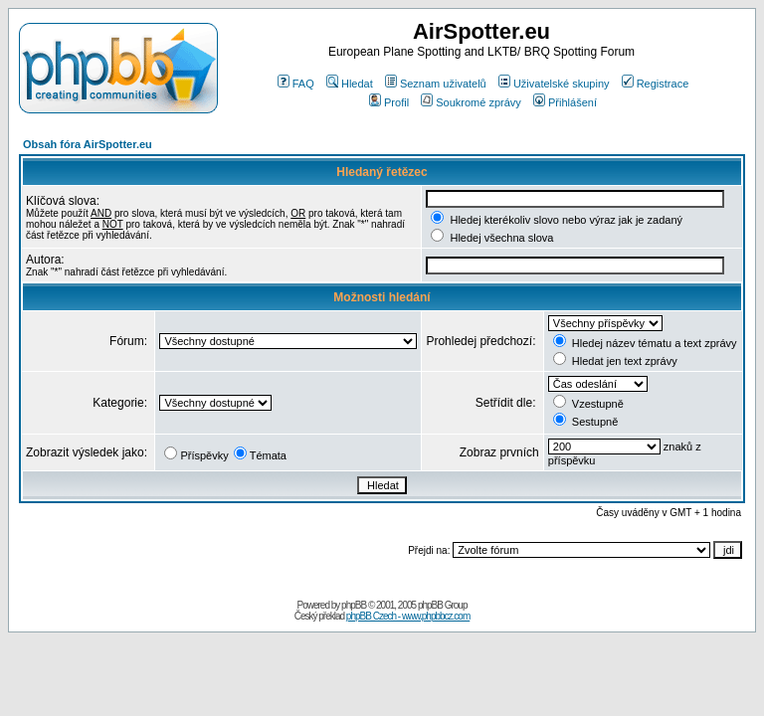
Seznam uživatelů (435, 84)
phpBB (353, 605)
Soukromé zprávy (471, 102)
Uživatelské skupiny (554, 84)
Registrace (655, 84)
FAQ (296, 84)
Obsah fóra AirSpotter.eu (87, 144)
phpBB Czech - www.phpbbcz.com (408, 616)
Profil (389, 102)
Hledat (349, 84)
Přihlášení (565, 102)
